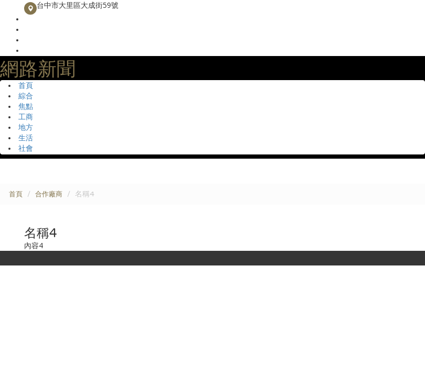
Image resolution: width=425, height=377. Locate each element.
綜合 (25, 96)
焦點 (25, 106)
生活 (25, 138)
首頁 (25, 85)
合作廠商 (48, 194)
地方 (25, 127)
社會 (25, 148)
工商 (25, 117)
